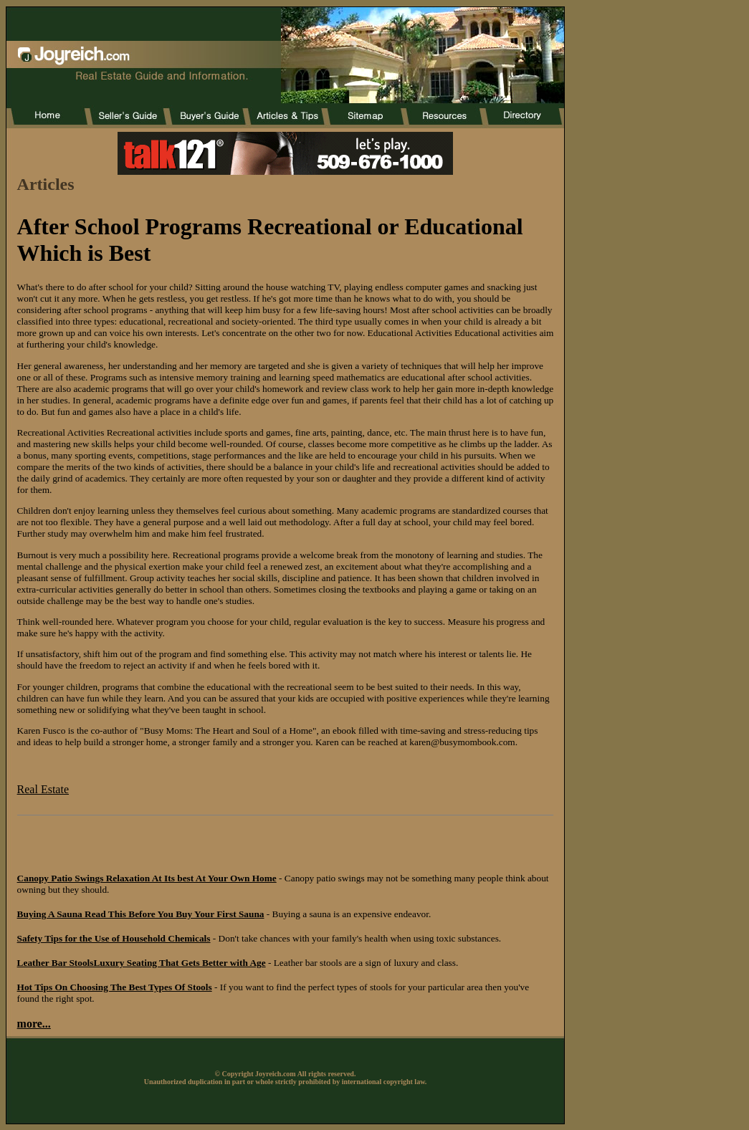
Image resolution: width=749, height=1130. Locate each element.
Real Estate (43, 789)
